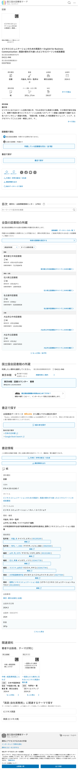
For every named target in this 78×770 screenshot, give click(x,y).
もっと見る (13, 695)
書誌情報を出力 (10, 182)
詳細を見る (11, 760)
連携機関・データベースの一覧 (63, 230)
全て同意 (58, 766)
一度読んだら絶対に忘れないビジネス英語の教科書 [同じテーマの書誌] (31, 679)
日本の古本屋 (11, 433)
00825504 (47, 545)
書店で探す (39, 160)
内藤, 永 (14, 538)
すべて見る (66, 92)
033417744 (42, 567)
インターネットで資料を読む (12, 744)
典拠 (27, 542)
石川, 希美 (13, 560)
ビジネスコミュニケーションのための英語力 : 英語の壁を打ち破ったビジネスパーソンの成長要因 (38, 499)
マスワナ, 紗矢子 (16, 567)
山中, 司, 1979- (15, 553)
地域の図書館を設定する (53, 240)
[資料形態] (28, 247)
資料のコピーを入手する (10, 747)
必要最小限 (20, 766)
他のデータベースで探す (13, 186)
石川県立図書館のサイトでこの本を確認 (59, 290)
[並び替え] (11, 247)
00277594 (59, 574)
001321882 (46, 553)
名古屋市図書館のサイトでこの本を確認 (59, 308)
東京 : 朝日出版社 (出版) (12, 598)
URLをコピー (13, 172)
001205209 (36, 538)
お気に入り (7, 172)
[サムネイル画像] (11, 665)
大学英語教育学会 (16, 574)
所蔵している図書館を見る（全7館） (39, 146)
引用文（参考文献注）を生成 (15, 178)
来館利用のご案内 (45, 375)
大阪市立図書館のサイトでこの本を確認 (59, 347)
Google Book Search (15, 436)
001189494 (14, 585)
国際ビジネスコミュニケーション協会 (24, 582)
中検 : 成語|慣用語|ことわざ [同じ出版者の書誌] (11, 678)
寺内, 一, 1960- (17, 545)
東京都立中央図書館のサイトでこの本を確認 (57, 269)
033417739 (36, 560)
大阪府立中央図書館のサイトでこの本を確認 (57, 329)
